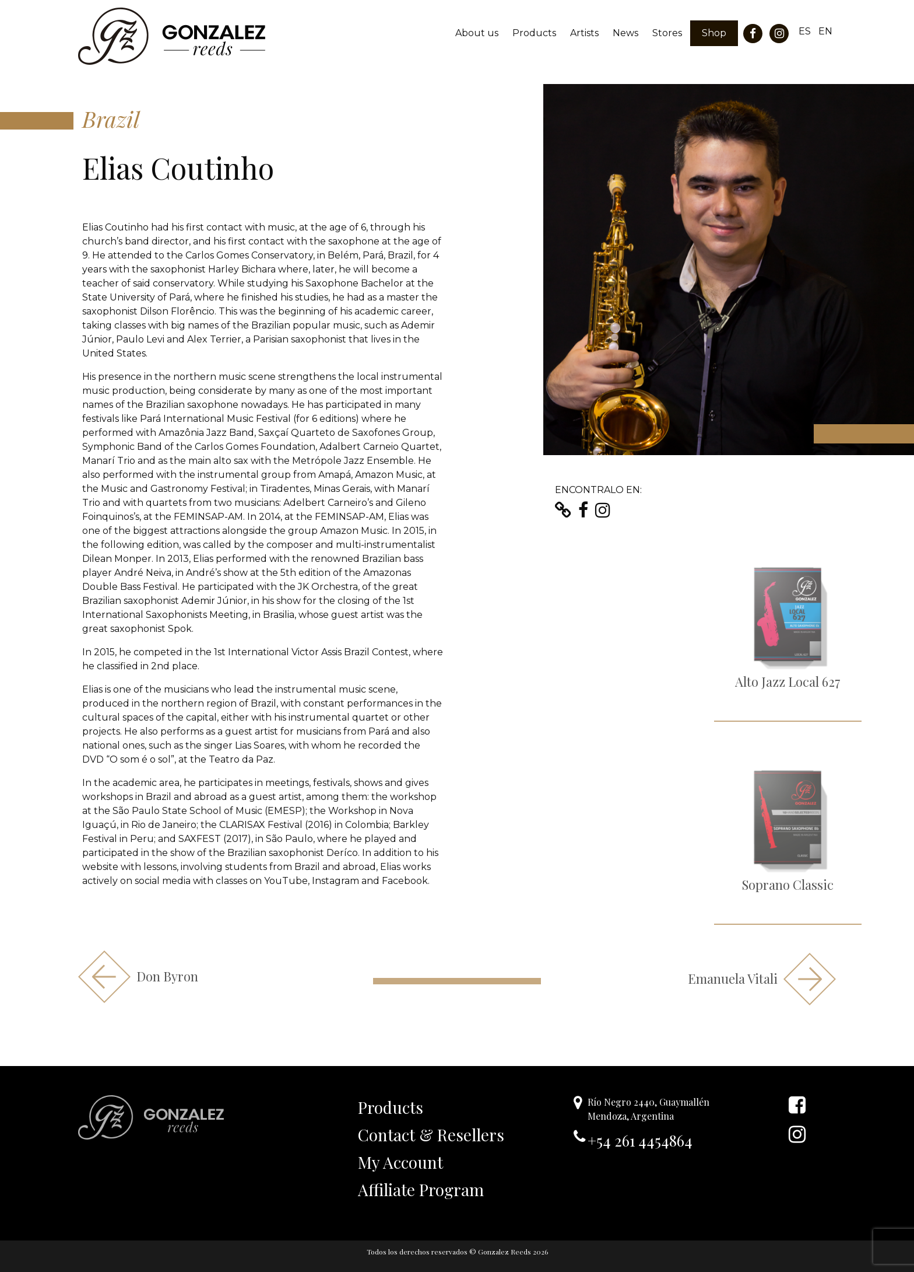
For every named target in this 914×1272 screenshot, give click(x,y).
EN (825, 31)
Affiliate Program (421, 1189)
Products (534, 33)
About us (476, 33)
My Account (400, 1162)
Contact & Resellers (431, 1134)
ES (805, 31)
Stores (667, 33)
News (625, 33)
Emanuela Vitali (762, 979)
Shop (714, 33)
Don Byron (138, 976)
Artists (584, 33)
